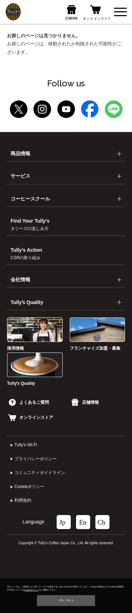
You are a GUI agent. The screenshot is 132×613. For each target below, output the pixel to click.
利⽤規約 (22, 500)
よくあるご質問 (29, 402)
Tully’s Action (26, 253)
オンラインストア (30, 417)
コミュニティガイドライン (39, 472)
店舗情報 (85, 402)
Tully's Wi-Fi (25, 444)
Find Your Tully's (30, 224)
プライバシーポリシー (35, 458)
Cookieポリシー (29, 486)
